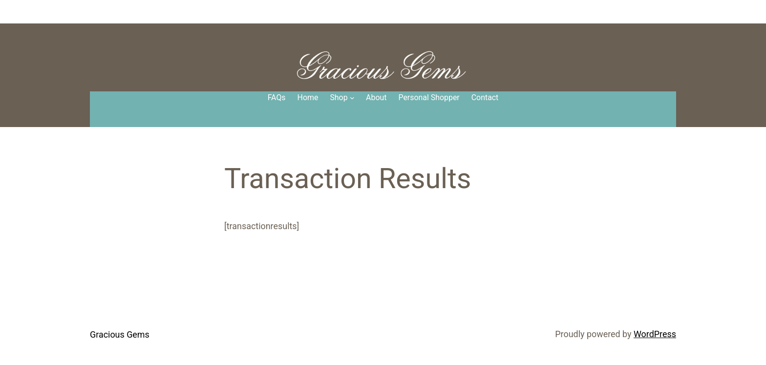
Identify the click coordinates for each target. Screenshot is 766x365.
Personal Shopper (428, 97)
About (376, 97)
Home (308, 97)
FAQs (277, 97)
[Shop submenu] (352, 97)
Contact (485, 97)
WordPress (655, 334)
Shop (338, 97)
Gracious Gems (119, 334)
